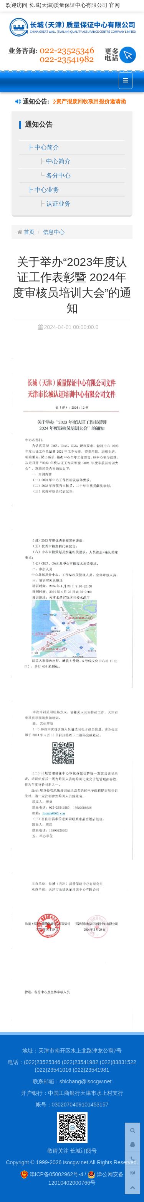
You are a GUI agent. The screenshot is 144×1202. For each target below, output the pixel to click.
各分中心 (58, 175)
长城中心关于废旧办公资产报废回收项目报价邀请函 (66, 101)
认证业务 (58, 203)
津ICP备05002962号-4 (51, 1174)
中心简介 (47, 147)
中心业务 (47, 189)
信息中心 (54, 232)
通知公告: (32, 101)
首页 (29, 232)
